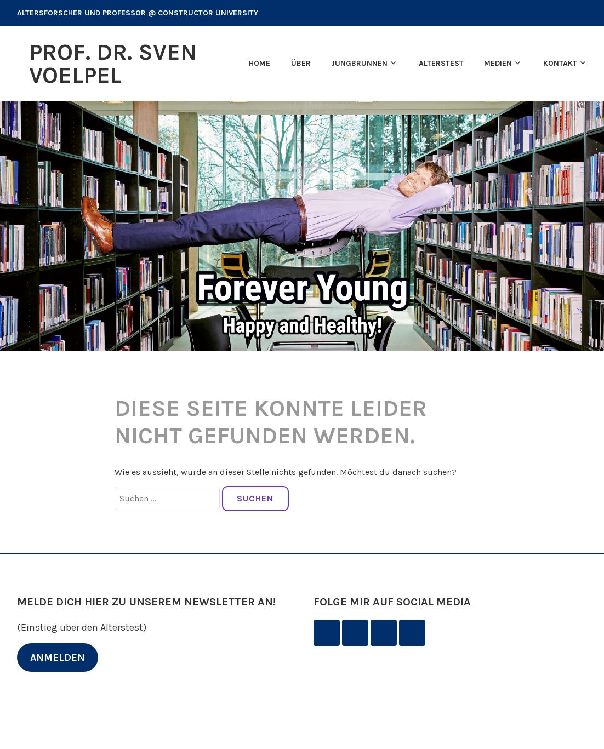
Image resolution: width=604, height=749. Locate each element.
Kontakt (560, 63)
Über (301, 63)
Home (259, 63)
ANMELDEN (57, 657)
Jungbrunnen (359, 63)
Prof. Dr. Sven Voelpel (113, 63)
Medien (498, 63)
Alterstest (441, 63)
